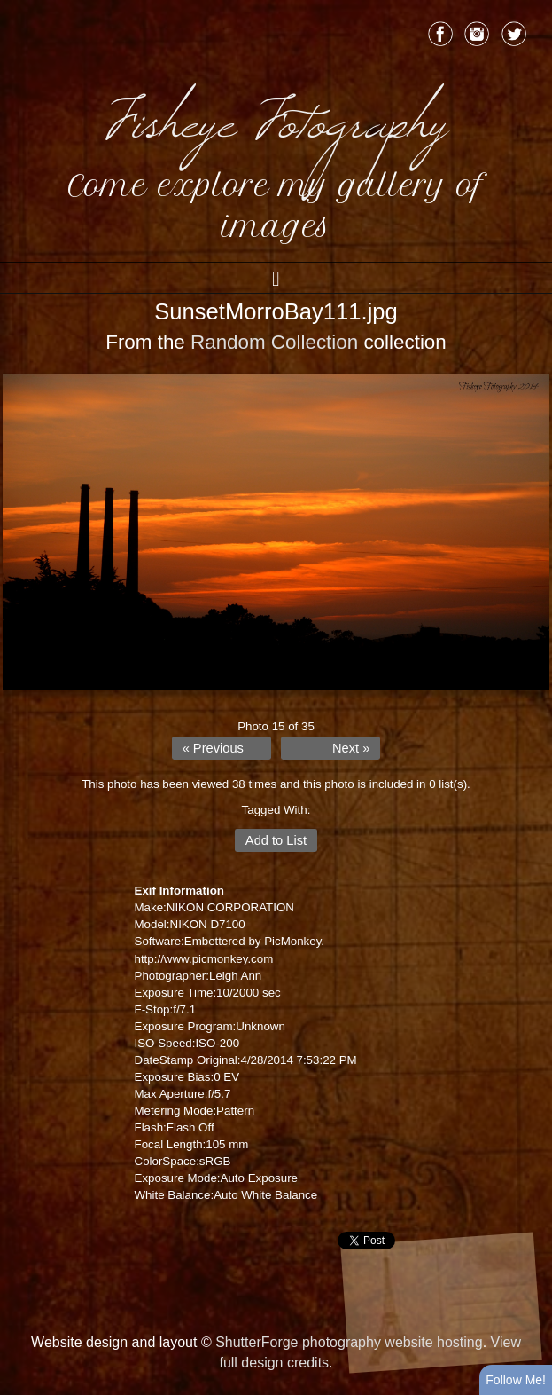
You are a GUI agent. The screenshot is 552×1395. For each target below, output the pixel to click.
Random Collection (274, 342)
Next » (350, 748)
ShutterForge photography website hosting (349, 1342)
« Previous (213, 748)
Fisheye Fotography (276, 115)
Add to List (276, 840)
